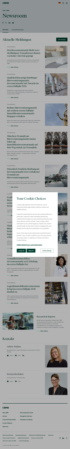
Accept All (21, 250)
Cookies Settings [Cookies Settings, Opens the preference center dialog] (46, 250)
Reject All (31, 250)
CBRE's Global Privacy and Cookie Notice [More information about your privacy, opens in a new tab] (29, 245)
